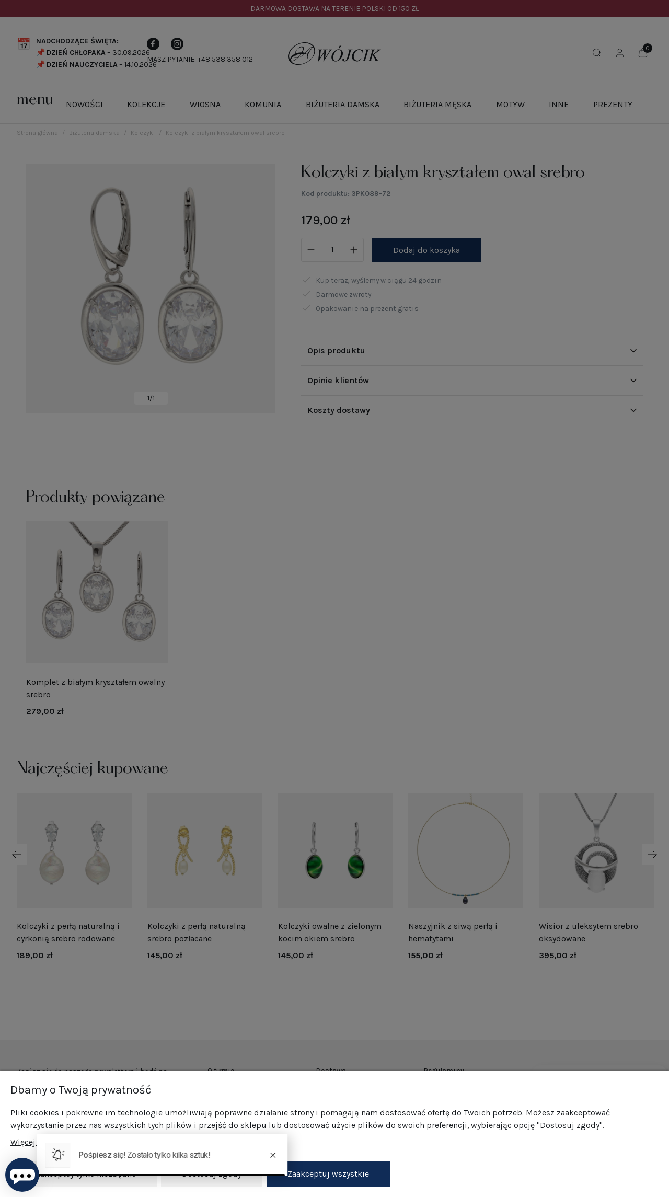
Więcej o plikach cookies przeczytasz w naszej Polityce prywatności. (138, 1142)
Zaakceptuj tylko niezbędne (83, 1174)
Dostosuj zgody (211, 1174)
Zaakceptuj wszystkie (328, 1174)
